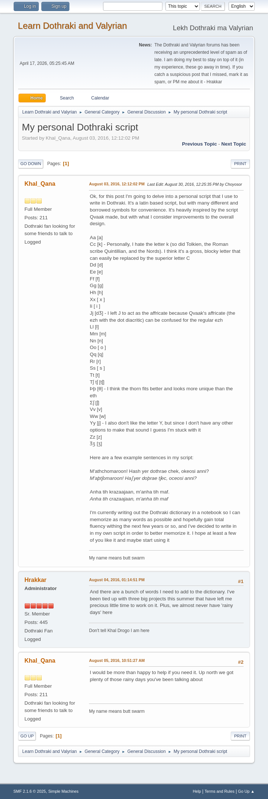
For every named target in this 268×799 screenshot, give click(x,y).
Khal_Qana (39, 184)
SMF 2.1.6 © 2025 (29, 791)
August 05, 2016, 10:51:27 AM (117, 660)
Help (197, 791)
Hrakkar (35, 580)
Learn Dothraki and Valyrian (72, 26)
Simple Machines (63, 791)
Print (240, 163)
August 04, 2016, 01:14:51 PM (116, 580)
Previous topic (199, 144)
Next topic (233, 144)
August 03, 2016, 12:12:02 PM (116, 184)
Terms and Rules (219, 791)
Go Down (30, 163)
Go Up (27, 736)
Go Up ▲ (246, 791)
